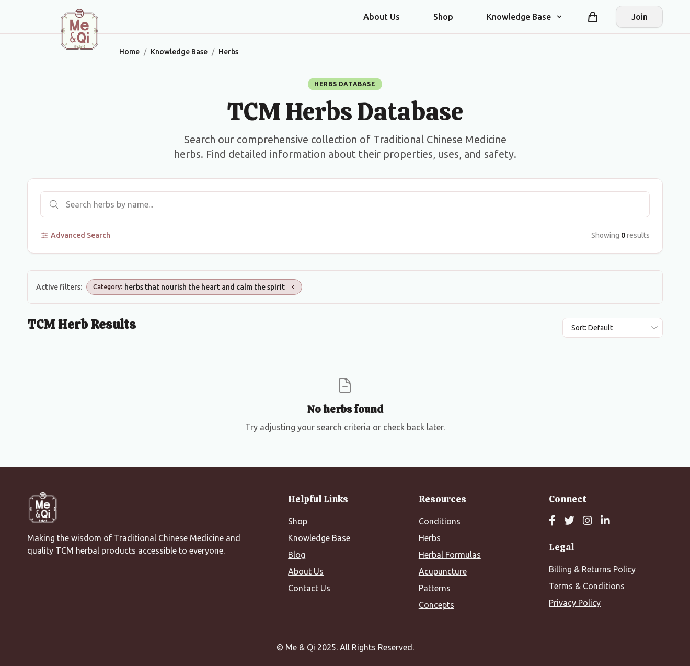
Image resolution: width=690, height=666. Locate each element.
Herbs (430, 538)
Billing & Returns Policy (592, 569)
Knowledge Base (319, 538)
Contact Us (309, 588)
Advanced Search (75, 235)
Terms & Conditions (587, 586)
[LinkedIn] (605, 521)
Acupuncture (443, 571)
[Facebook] (552, 521)
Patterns (435, 588)
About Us (381, 16)
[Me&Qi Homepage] (79, 29)
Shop (443, 16)
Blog (296, 554)
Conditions (440, 521)
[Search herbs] (345, 204)
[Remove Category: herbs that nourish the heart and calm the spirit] (292, 287)
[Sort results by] (612, 328)
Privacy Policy (575, 602)
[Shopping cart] (592, 16)
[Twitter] (569, 521)
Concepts (436, 605)
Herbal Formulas (450, 554)
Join (639, 16)
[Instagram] (587, 521)
